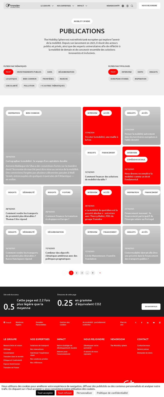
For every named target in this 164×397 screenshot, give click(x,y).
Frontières (48, 79)
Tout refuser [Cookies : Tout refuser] (65, 392)
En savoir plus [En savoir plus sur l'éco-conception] (151, 306)
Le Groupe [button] (45, 6)
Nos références (36, 363)
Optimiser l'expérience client (39, 354)
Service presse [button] (143, 349)
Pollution (29, 86)
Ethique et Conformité (13, 360)
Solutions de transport (39, 345)
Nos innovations (37, 349)
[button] (123, 5)
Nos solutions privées (39, 359)
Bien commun (30, 79)
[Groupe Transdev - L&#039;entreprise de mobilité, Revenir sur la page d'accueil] (13, 6)
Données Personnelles (41, 323)
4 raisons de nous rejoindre (91, 353)
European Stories (120, 79)
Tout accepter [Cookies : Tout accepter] (45, 392)
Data (49, 72)
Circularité (12, 86)
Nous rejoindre (149, 6)
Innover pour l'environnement (63, 353)
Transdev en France (11, 368)
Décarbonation (66, 72)
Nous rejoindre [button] (94, 339)
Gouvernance (9, 353)
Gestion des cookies (65, 323)
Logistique (11, 79)
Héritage (7, 349)
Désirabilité (29, 192)
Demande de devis (144, 353)
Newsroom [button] (112, 6)
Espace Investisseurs (12, 364)
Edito (140, 72)
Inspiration (140, 79)
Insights (153, 72)
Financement (108, 153)
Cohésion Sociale (136, 160)
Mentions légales (19, 323)
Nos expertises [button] (64, 6)
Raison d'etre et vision (13, 345)
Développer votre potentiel (91, 347)
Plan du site (123, 323)
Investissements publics (29, 72)
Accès (106, 113)
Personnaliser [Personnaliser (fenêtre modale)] (84, 392)
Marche (64, 79)
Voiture (66, 192)
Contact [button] (142, 339)
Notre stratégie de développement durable (67, 347)
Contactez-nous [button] (143, 345)
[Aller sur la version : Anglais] (118, 6)
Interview (126, 72)
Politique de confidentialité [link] (112, 392)
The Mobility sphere (119, 345)
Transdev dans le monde (13, 356)
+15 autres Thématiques (53, 86)
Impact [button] (80, 6)
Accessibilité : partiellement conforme (94, 323)
